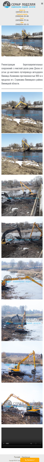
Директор (22, 11)
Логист (22, 19)
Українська (26, 457)
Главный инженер (22, 15)
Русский (17, 457)
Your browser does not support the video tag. (22, 438)
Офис (22, 23)
